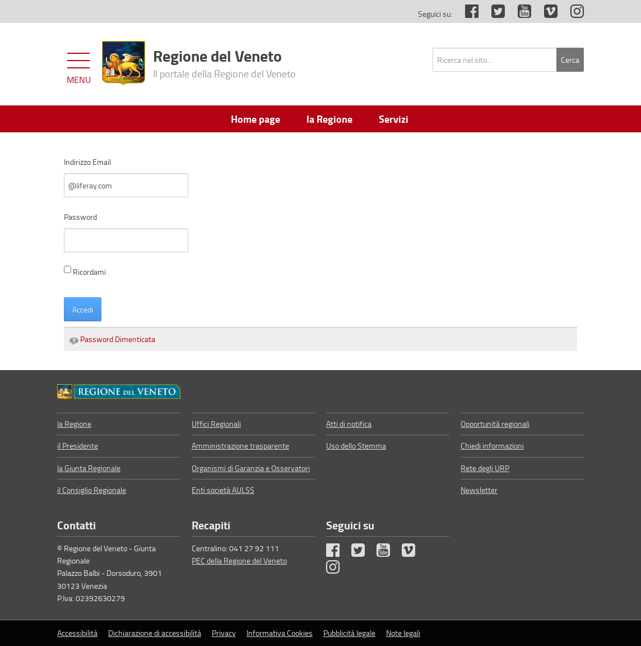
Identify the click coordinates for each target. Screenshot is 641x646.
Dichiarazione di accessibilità (154, 632)
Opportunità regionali (495, 423)
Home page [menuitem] (255, 119)
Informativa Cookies (280, 632)
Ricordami (85, 271)
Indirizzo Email (87, 161)
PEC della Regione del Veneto (239, 560)
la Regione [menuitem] (329, 119)
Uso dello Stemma (356, 445)
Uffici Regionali (216, 423)
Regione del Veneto (224, 62)
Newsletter (479, 489)
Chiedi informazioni (492, 445)
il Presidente (77, 445)
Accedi (82, 309)
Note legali (403, 632)
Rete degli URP (485, 468)
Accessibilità (77, 632)
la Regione (74, 423)
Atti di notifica (348, 423)
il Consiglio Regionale (91, 489)
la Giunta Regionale (88, 468)
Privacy (224, 632)
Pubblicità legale (349, 632)
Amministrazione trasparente (240, 445)
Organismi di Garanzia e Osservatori (251, 468)
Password (80, 216)
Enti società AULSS (223, 489)
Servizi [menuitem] (393, 119)
